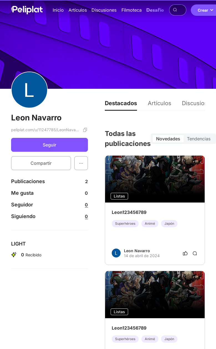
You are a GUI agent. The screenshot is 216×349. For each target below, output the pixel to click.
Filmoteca (131, 10)
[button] (81, 163)
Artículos (77, 10)
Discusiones (104, 10)
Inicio (58, 10)
